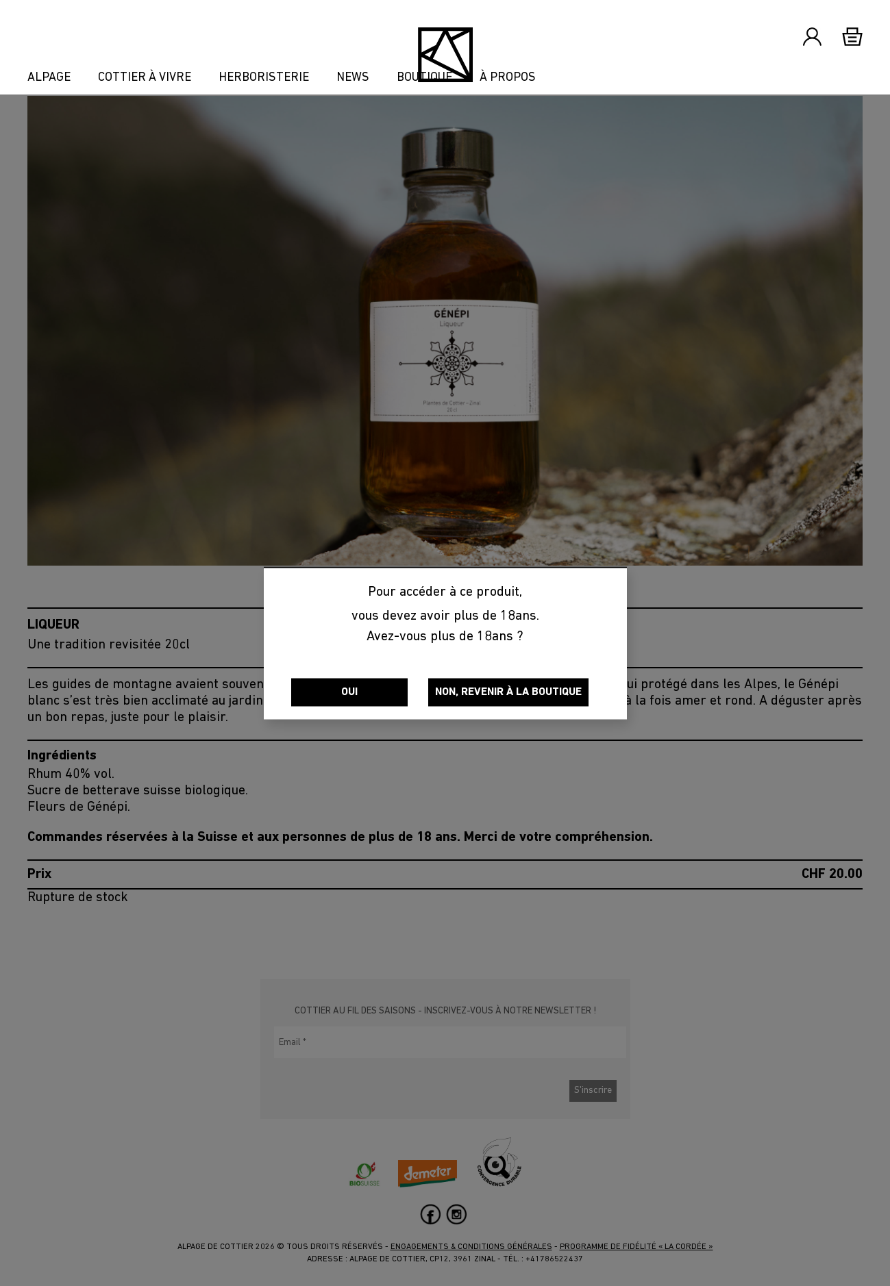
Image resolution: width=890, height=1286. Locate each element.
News (352, 78)
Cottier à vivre (144, 78)
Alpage (49, 78)
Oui (349, 692)
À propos (508, 78)
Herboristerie (264, 78)
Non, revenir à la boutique (508, 692)
